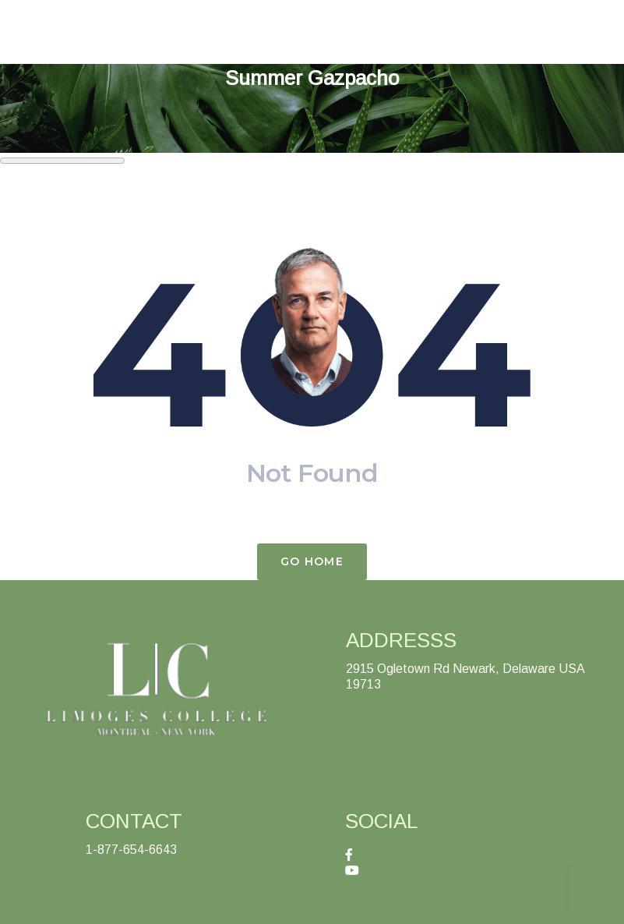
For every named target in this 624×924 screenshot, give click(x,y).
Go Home (312, 561)
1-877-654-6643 (131, 849)
